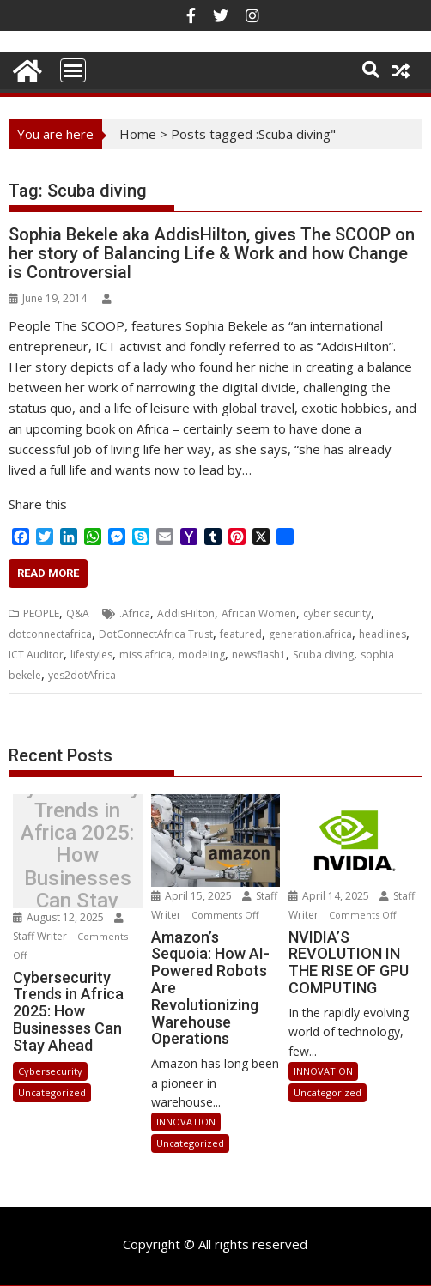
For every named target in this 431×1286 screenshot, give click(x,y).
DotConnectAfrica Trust (156, 634)
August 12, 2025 (59, 917)
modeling (202, 654)
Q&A (77, 613)
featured (241, 634)
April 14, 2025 (330, 896)
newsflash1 (259, 654)
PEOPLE (41, 613)
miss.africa (145, 654)
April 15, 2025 (192, 896)
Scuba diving (323, 654)
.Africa (134, 613)
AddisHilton (186, 613)
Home (137, 134)
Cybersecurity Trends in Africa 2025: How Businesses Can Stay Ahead (77, 855)
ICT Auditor (36, 654)
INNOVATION (186, 1121)
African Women (259, 613)
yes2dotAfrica (82, 675)
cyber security (337, 613)
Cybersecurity (50, 1071)
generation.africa (310, 634)
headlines (382, 634)
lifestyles (91, 654)
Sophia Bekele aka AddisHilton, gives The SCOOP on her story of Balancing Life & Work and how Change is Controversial (212, 253)
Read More (48, 573)
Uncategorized (52, 1092)
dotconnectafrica (50, 634)
